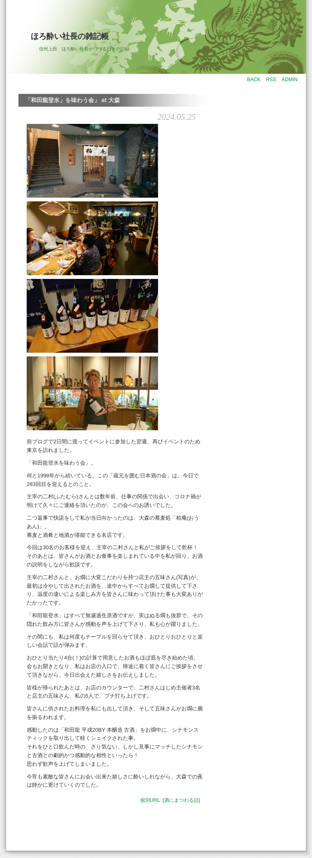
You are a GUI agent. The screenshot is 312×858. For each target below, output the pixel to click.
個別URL (150, 800)
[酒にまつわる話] (181, 800)
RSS (271, 79)
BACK (254, 79)
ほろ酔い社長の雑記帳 (70, 36)
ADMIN (290, 79)
